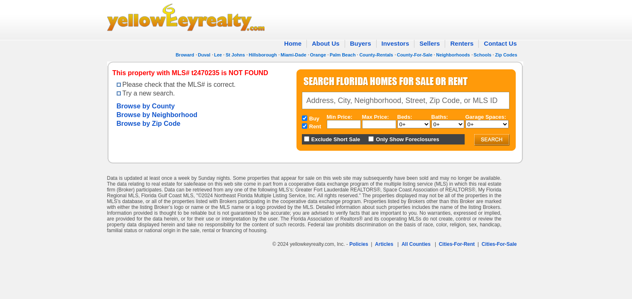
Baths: (439, 117)
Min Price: (340, 117)
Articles (384, 244)
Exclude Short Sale (335, 139)
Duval (204, 54)
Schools (483, 54)
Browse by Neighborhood (157, 114)
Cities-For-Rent (457, 244)
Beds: (404, 117)
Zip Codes (506, 54)
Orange (318, 54)
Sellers (429, 43)
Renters (461, 43)
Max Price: (375, 117)
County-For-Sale (415, 54)
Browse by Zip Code (149, 123)
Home (292, 43)
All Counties (416, 244)
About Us (326, 43)
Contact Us (500, 43)
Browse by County (146, 106)
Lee (218, 54)
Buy (314, 118)
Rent (315, 126)
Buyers (360, 43)
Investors (395, 43)
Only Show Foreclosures (407, 139)
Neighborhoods (453, 54)
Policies (358, 244)
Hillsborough (263, 54)
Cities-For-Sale (499, 244)
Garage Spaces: (485, 117)
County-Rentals (376, 54)
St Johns (235, 54)
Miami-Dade (293, 54)
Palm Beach (342, 54)
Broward (185, 54)
